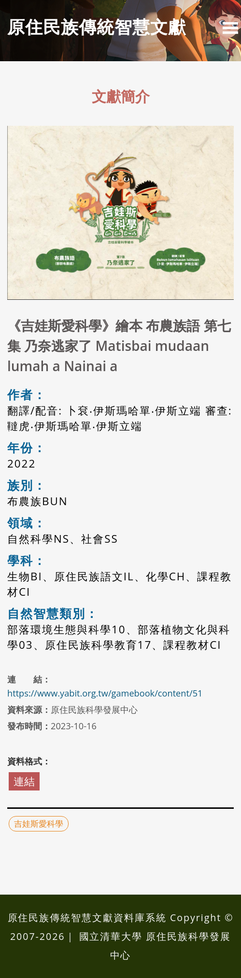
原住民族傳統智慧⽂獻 (96, 26)
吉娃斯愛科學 (38, 823)
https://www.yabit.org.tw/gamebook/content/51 (104, 693)
